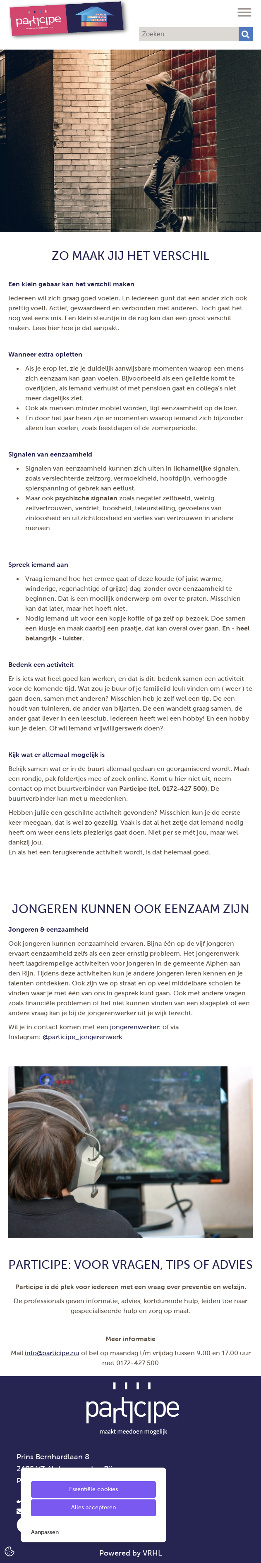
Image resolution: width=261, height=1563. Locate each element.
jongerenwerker (134, 1026)
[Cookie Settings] (9, 1550)
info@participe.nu (52, 1352)
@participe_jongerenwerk (82, 1036)
